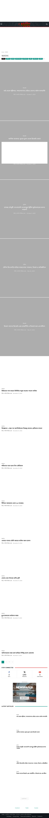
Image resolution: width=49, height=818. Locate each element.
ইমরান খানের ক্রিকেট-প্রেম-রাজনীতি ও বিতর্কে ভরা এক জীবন (31, 773)
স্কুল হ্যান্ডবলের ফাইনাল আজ (10, 616)
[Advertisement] (24, 11)
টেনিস (30, 59)
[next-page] (12, 662)
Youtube (36, 808)
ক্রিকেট (13, 59)
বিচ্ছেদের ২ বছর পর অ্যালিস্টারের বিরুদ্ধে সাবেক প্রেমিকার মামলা (22, 428)
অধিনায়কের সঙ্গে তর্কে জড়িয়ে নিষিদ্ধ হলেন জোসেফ (18, 653)
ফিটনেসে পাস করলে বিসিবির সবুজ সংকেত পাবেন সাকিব (19, 391)
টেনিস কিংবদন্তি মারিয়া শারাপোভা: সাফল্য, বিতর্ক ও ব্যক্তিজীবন (31, 763)
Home (3, 52)
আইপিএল (8, 59)
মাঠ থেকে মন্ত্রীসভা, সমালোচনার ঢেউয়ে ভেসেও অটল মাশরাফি (31, 716)
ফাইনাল (41, 59)
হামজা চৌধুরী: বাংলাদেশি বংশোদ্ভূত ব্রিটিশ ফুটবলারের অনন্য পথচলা (31, 747)
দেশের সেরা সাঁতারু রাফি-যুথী (11, 578)
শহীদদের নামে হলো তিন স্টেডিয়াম (12, 466)
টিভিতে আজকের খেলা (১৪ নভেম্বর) (12, 503)
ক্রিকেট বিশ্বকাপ (18, 59)
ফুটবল (24, 204)
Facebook (17, 808)
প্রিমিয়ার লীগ (35, 59)
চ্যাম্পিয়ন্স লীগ (25, 59)
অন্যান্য (3, 59)
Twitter (27, 808)
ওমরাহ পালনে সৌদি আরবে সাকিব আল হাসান (16, 541)
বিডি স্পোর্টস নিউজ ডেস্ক (7, 393)
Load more (25, 798)
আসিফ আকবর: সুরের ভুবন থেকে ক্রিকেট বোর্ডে (28, 732)
